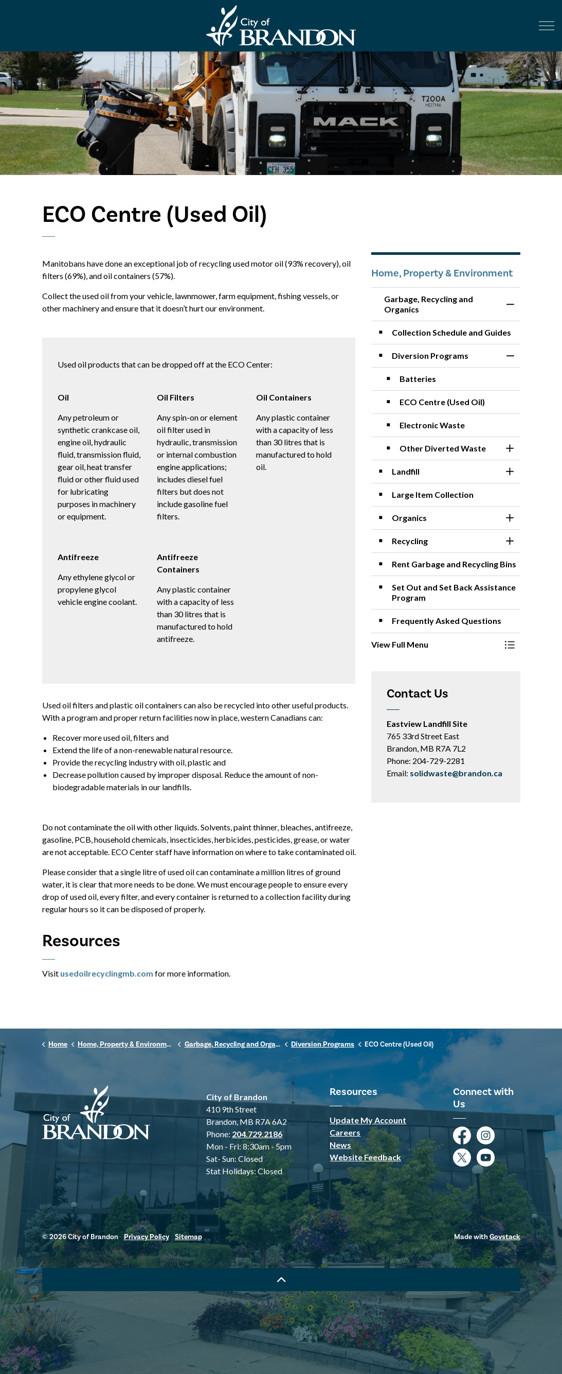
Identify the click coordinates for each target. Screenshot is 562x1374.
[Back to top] (281, 1279)
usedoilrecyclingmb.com (106, 973)
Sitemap (188, 1236)
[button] (435, 644)
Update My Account (368, 1120)
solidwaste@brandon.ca (456, 773)
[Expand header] (546, 25)
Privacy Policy (146, 1236)
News (340, 1145)
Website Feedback (365, 1157)
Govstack (505, 1236)
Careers (345, 1132)
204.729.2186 (257, 1134)
